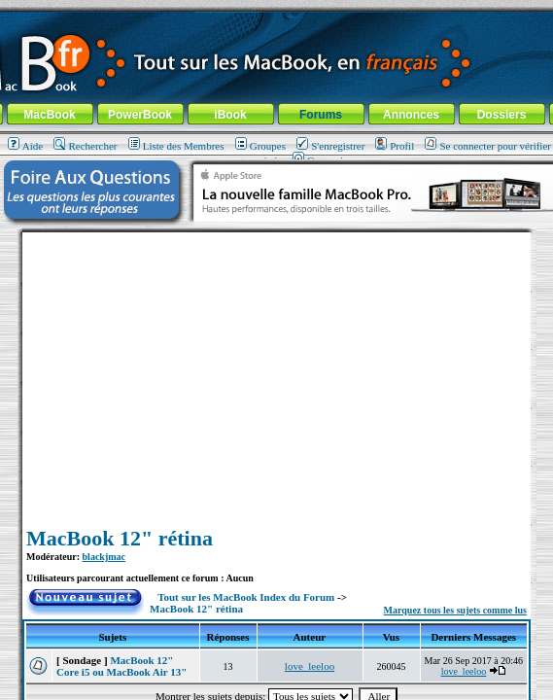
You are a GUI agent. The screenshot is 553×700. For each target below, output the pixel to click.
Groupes (260, 146)
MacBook (49, 115)
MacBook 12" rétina (119, 538)
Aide (25, 146)
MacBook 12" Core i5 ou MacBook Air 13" (121, 666)
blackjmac (104, 556)
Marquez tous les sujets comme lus (455, 610)
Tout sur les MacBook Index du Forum (245, 597)
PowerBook (140, 115)
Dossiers (502, 115)
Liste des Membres (176, 146)
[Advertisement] (277, 368)
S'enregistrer (330, 146)
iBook (230, 115)
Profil (394, 146)
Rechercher (85, 146)
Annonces (411, 115)
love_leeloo (309, 666)
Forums (320, 115)
